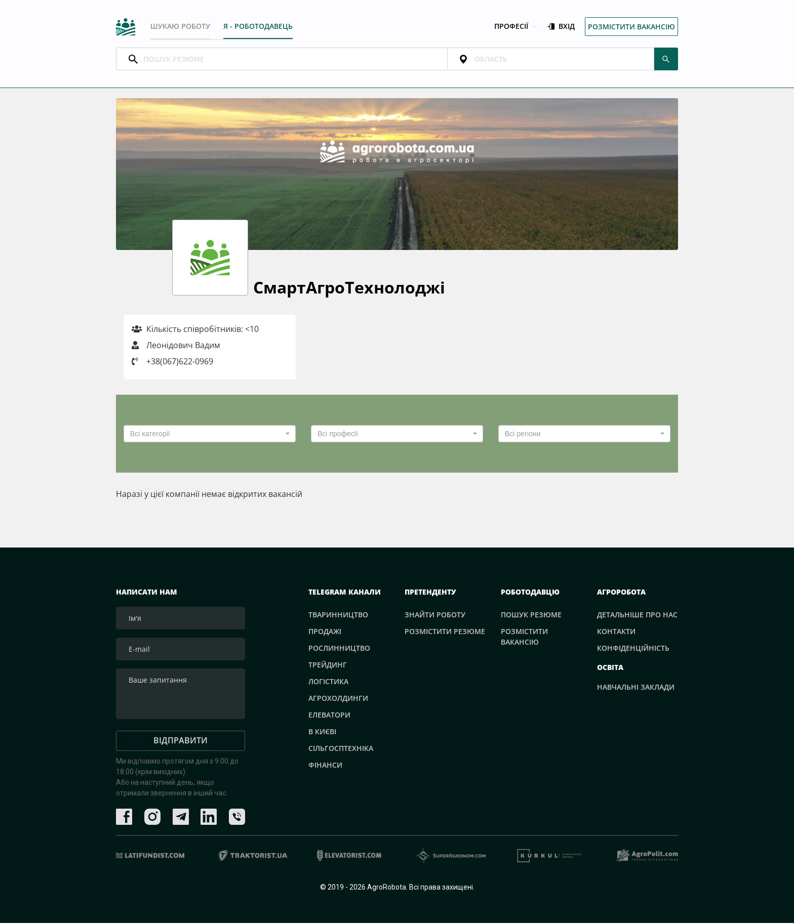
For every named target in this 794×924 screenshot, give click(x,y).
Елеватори (329, 716)
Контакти (616, 632)
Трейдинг (327, 665)
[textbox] (206, 435)
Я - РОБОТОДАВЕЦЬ (258, 26)
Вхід (561, 27)
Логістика (328, 682)
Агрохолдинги (338, 699)
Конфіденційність (633, 649)
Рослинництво (339, 649)
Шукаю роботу (180, 26)
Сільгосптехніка (340, 749)
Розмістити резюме (445, 632)
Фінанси (325, 766)
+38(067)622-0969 (179, 362)
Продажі (324, 632)
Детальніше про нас (637, 615)
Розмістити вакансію (631, 27)
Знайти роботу (435, 615)
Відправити (180, 741)
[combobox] (210, 434)
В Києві (322, 732)
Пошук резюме (531, 615)
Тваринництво (338, 615)
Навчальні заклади (635, 688)
